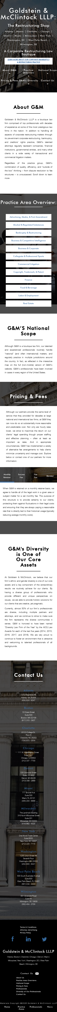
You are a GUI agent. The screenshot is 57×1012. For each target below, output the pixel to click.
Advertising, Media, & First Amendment (28, 217)
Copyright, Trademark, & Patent (29, 272)
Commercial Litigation (28, 264)
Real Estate (28, 303)
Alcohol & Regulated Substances (28, 225)
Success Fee (21, 476)
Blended (50, 476)
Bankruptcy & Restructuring (28, 233)
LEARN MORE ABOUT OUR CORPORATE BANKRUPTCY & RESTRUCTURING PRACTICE (29, 61)
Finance (28, 280)
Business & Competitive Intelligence (28, 241)
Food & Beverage (28, 288)
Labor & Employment (28, 296)
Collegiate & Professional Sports (28, 256)
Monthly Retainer (7, 476)
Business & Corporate (28, 248)
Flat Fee (35, 476)
